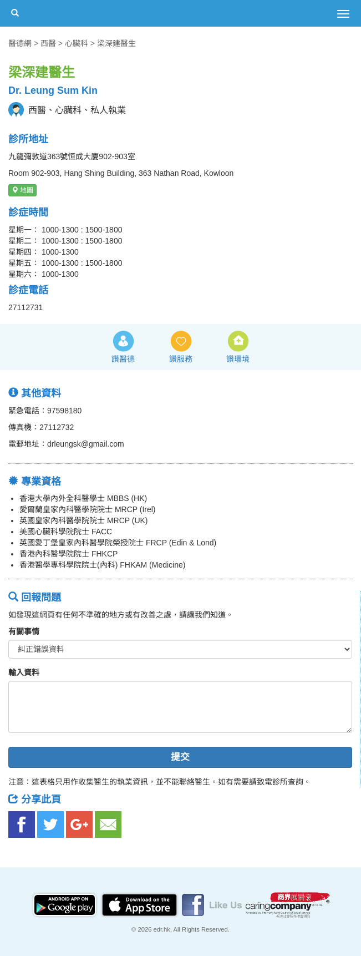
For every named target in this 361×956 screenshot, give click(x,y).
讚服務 (180, 359)
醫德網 (20, 43)
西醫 (48, 43)
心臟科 (76, 43)
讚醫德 (123, 359)
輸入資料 (23, 672)
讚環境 (238, 359)
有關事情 (23, 631)
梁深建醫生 (116, 43)
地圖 (22, 190)
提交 (180, 757)
